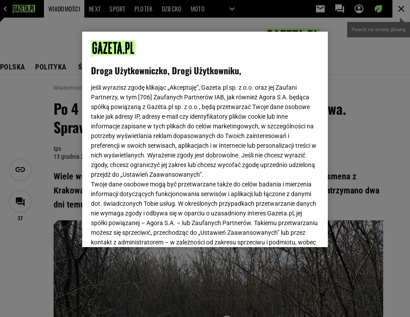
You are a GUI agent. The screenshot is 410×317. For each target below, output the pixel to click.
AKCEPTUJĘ (289, 229)
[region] (205, 139)
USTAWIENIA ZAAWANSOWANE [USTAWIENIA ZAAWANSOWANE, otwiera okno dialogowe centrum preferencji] (148, 229)
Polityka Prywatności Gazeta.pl (204, 130)
